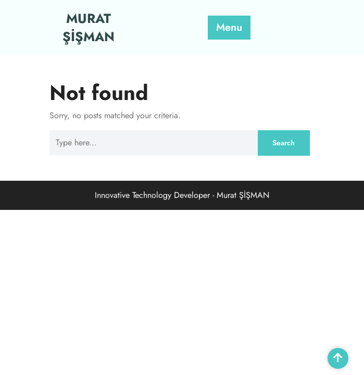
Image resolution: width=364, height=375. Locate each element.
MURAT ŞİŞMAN (88, 27)
